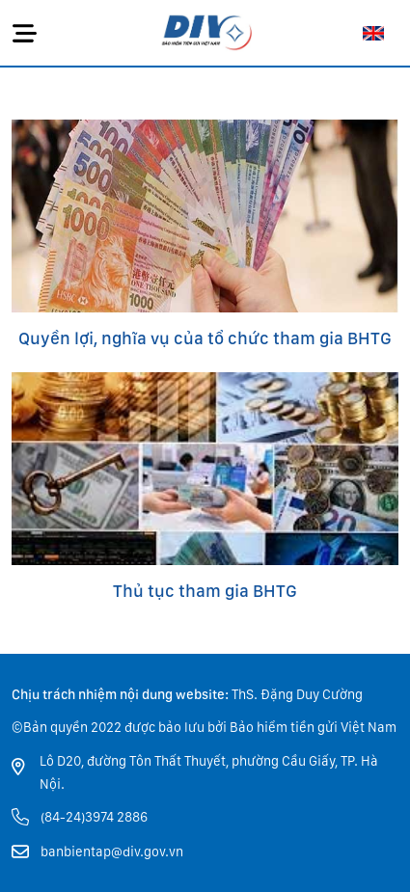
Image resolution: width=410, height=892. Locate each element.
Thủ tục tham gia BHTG (205, 591)
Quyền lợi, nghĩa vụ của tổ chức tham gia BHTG (205, 338)
